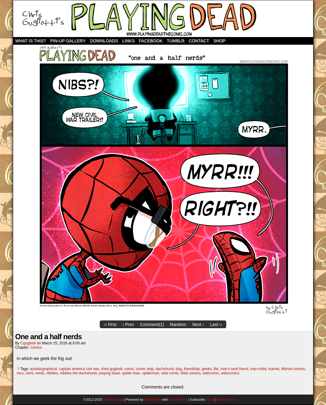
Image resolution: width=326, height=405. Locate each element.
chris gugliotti (111, 369)
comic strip (144, 369)
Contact (199, 40)
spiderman (150, 373)
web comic (170, 373)
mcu (20, 373)
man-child (258, 369)
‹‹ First (110, 324)
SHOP (219, 40)
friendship (192, 369)
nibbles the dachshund (78, 373)
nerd (29, 373)
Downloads (104, 40)
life (216, 369)
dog (179, 369)
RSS (210, 399)
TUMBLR (176, 40)
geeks (207, 369)
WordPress (152, 399)
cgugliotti (28, 343)
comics (36, 347)
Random (178, 324)
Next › (198, 324)
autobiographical (43, 369)
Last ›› (216, 324)
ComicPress (178, 399)
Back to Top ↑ (226, 399)
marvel (273, 369)
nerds (39, 373)
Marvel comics (293, 369)
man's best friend (234, 369)
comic (129, 369)
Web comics (190, 373)
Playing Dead (163, 18)
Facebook (151, 40)
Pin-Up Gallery (67, 40)
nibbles (52, 373)
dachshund (165, 369)
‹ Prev (128, 324)
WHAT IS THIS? (30, 40)
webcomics (230, 373)
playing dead (109, 373)
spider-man (131, 373)
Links (128, 40)
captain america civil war (79, 369)
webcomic (211, 373)
